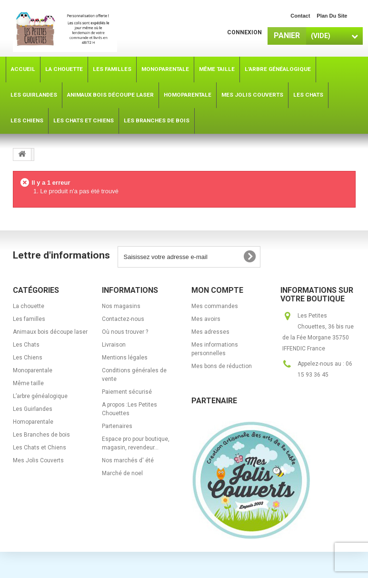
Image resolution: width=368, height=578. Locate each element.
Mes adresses (210, 332)
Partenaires (117, 426)
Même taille (28, 383)
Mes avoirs (205, 319)
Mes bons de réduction (221, 366)
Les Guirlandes (32, 409)
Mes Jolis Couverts (38, 460)
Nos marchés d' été (128, 460)
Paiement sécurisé (127, 392)
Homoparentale (33, 422)
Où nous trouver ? (125, 332)
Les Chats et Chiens (39, 447)
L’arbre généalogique (40, 396)
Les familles (29, 319)
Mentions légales (125, 357)
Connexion (244, 32)
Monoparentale (32, 370)
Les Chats (26, 344)
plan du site (332, 16)
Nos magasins (121, 306)
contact (300, 16)
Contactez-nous (123, 319)
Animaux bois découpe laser (50, 332)
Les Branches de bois (41, 434)
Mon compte (217, 290)
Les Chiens (27, 357)
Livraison (114, 344)
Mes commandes (214, 306)
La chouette (28, 306)
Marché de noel (122, 473)
